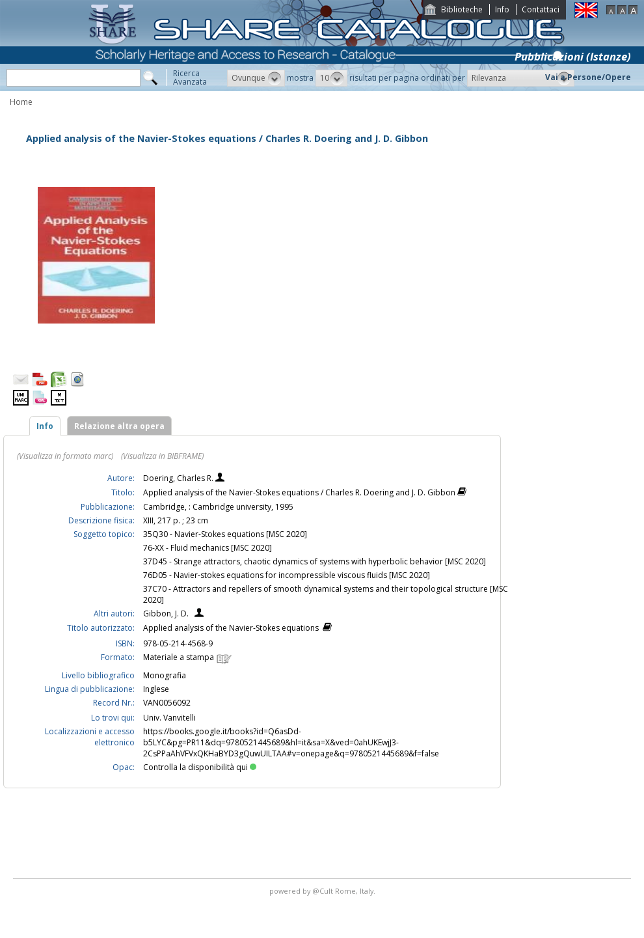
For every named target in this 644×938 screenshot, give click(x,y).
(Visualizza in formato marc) (65, 456)
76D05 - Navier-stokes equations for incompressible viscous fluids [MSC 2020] (286, 575)
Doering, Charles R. (179, 478)
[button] (256, 78)
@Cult (323, 891)
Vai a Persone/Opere (588, 77)
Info (502, 9)
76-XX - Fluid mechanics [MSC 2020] (207, 547)
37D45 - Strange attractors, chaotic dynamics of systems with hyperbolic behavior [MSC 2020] (314, 561)
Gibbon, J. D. (166, 613)
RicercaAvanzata (190, 77)
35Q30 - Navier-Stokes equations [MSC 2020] (225, 534)
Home (21, 101)
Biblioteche (462, 9)
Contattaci (540, 9)
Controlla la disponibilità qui (199, 767)
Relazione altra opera (119, 426)
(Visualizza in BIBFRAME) (162, 456)
